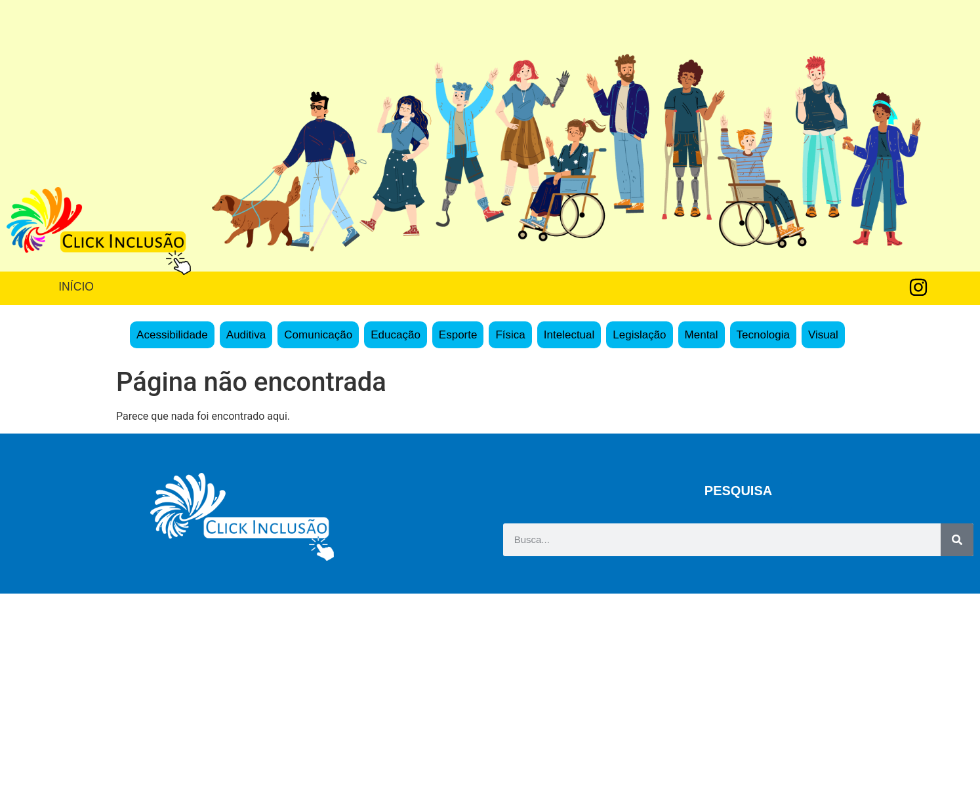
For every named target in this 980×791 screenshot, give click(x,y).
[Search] (957, 539)
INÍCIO (76, 286)
